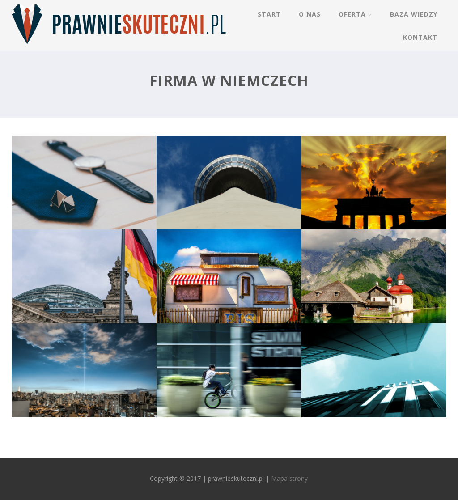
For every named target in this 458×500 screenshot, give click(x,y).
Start (269, 14)
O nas (310, 14)
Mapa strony (289, 478)
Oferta (355, 14)
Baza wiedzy (413, 14)
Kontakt (420, 37)
